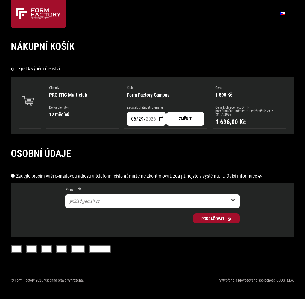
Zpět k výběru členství (35, 68)
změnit (185, 118)
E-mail (71, 189)
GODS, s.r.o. (285, 280)
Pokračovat (216, 218)
